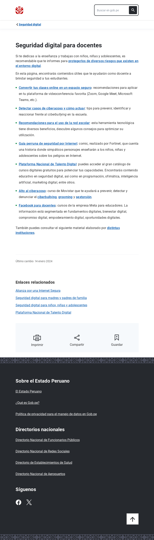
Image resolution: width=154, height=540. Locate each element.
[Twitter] (29, 502)
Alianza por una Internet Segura (38, 291)
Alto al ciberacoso (32, 191)
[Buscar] (133, 10)
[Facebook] (18, 502)
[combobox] (116, 10)
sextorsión (83, 197)
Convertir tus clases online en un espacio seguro (55, 88)
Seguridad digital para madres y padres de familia (51, 298)
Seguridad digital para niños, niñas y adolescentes (51, 305)
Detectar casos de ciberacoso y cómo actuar (52, 108)
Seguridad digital (30, 24)
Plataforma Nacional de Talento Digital (47, 164)
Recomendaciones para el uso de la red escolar (54, 123)
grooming (65, 197)
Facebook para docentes (37, 205)
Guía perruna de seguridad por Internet (48, 143)
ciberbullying (47, 197)
